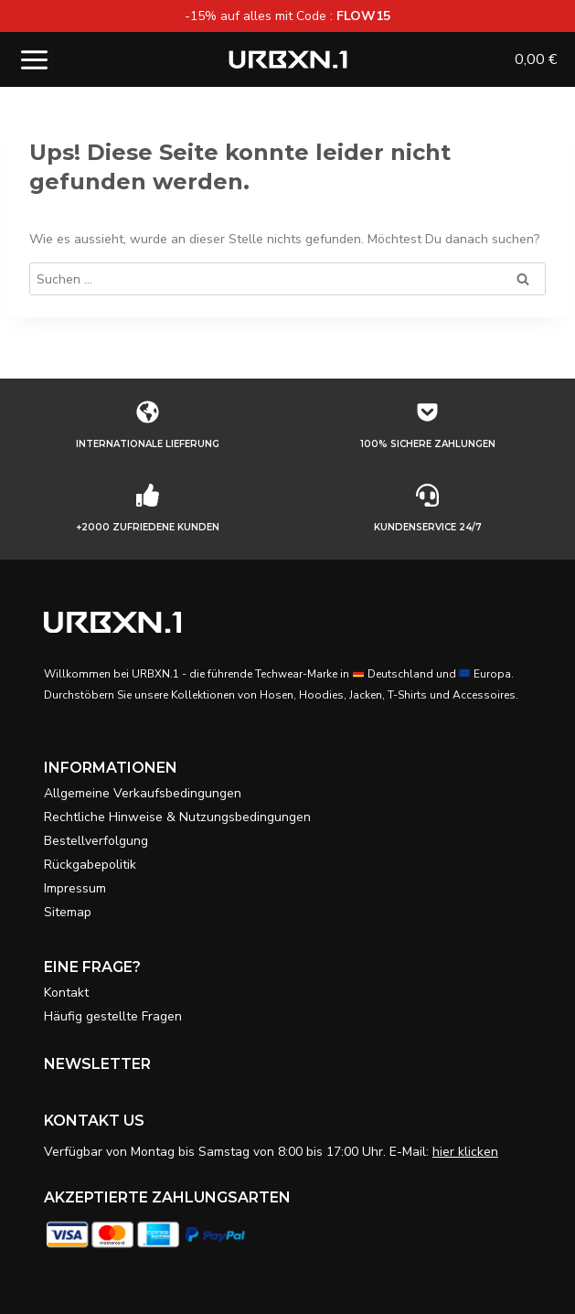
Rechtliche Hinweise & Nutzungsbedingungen (177, 817)
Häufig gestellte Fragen (113, 1016)
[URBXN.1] (288, 59)
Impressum (75, 888)
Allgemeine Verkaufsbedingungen (142, 793)
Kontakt (66, 992)
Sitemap (67, 912)
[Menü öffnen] (34, 60)
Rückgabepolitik (90, 864)
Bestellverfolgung (96, 840)
